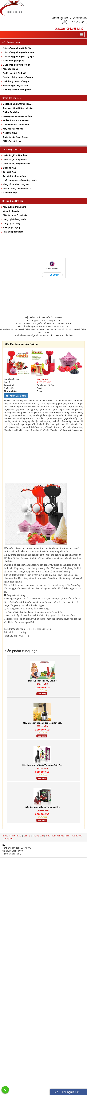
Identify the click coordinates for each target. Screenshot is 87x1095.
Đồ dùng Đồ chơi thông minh (17, 89)
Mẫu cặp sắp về (10, 69)
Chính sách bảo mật (74, 836)
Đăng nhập (57, 18)
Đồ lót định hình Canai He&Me (17, 104)
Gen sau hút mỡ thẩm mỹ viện (17, 108)
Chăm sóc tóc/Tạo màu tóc (16, 124)
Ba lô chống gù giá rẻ (13, 60)
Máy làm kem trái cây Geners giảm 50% (42, 723)
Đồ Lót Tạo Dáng (11, 112)
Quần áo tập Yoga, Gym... (15, 137)
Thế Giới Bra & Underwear (16, 120)
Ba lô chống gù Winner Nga (16, 65)
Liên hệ (27, 836)
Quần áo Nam (9, 168)
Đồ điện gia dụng (11, 227)
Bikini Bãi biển (10, 193)
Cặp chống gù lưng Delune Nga (18, 52)
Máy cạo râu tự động (13, 129)
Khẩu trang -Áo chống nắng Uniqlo (20, 180)
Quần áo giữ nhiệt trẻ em (15, 155)
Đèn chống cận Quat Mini (15, 85)
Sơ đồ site (8, 839)
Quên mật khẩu (80, 18)
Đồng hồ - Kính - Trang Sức (16, 184)
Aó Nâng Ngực (10, 133)
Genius (40, 391)
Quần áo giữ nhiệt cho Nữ (15, 159)
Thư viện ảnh (38, 836)
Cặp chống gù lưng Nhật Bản (17, 48)
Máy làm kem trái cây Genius (42, 681)
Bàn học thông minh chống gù (18, 77)
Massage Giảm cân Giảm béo (17, 116)
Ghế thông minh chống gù (16, 81)
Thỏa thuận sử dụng (55, 836)
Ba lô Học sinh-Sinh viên (15, 73)
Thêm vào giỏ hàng (16, 396)
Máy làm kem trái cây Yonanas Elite (42, 807)
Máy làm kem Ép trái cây (15, 215)
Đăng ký (67, 18)
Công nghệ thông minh (14, 219)
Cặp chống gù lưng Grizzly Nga (18, 56)
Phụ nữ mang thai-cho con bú (17, 188)
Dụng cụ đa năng (11, 223)
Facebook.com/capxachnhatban (57, 335)
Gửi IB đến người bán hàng (66, 1093)
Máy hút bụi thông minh (14, 207)
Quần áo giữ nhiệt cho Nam (16, 163)
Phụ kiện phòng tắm (13, 232)
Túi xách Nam (9, 172)
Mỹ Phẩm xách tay (12, 141)
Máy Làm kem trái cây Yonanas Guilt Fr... (42, 765)
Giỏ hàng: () (78, 22)
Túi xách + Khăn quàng (14, 176)
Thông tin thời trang (11, 836)
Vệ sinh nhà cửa (11, 211)
